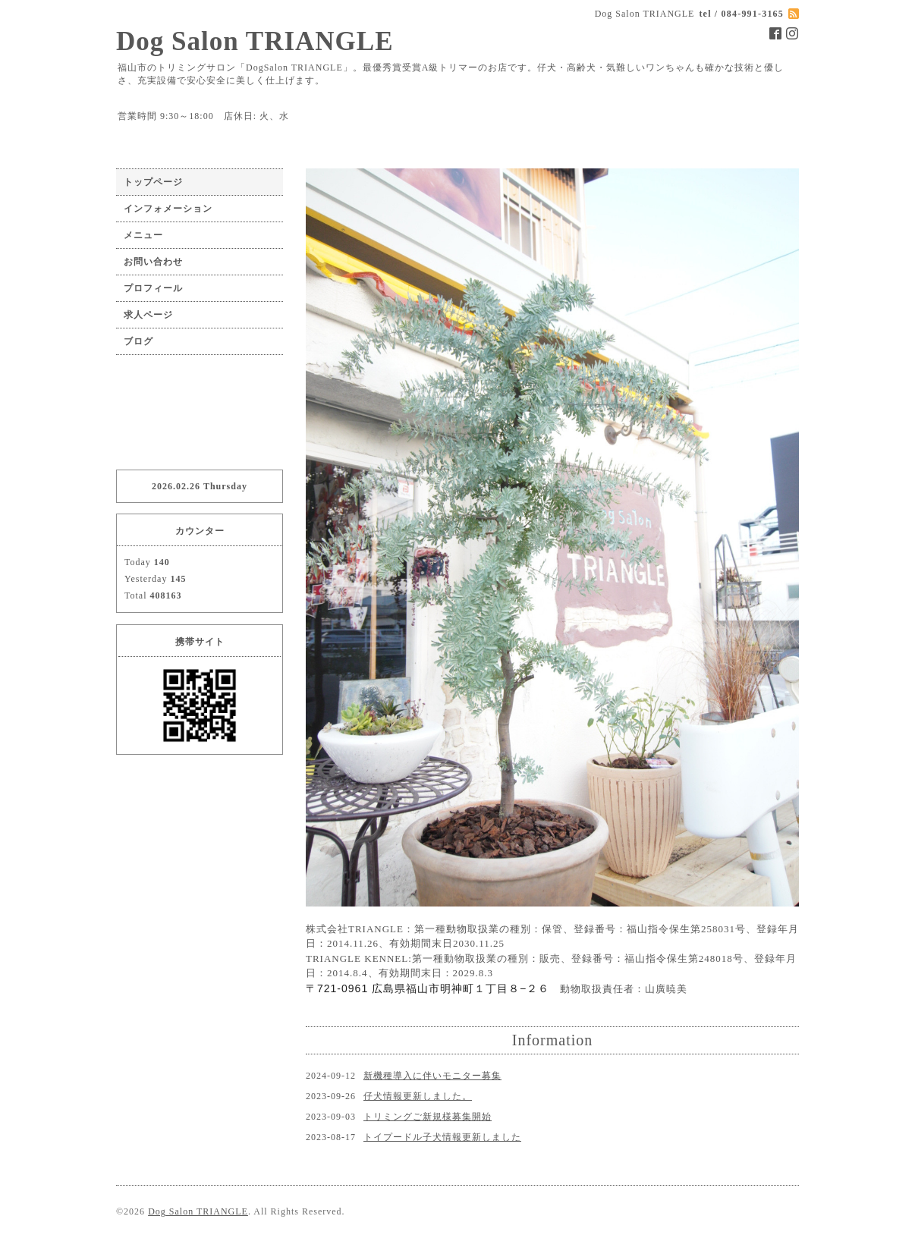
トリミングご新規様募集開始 (427, 1116)
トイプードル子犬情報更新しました (442, 1137)
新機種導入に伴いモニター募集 (432, 1075)
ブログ (138, 341)
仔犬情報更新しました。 (417, 1096)
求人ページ (148, 315)
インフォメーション (168, 208)
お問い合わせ (153, 261)
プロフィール (153, 288)
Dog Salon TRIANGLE (255, 41)
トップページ (153, 182)
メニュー (143, 235)
